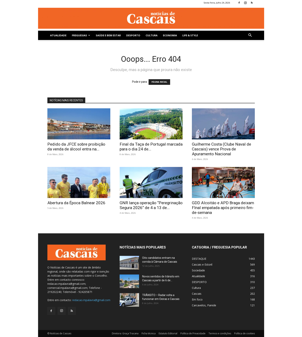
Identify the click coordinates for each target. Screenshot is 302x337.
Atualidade (58, 35)
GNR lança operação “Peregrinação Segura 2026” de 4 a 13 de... (151, 205)
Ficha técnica (149, 333)
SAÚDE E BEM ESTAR (108, 35)
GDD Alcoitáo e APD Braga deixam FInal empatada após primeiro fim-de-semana (223, 208)
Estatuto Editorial (168, 333)
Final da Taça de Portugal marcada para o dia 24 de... (151, 146)
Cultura (152, 35)
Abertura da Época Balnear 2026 (76, 203)
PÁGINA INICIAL (159, 82)
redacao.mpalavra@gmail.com (91, 300)
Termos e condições (220, 333)
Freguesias (81, 35)
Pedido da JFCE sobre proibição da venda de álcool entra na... (76, 146)
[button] (250, 35)
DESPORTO (133, 35)
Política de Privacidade (192, 333)
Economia (170, 35)
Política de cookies (244, 333)
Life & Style (190, 35)
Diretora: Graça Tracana (125, 333)
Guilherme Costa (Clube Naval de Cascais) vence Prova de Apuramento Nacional (221, 149)
